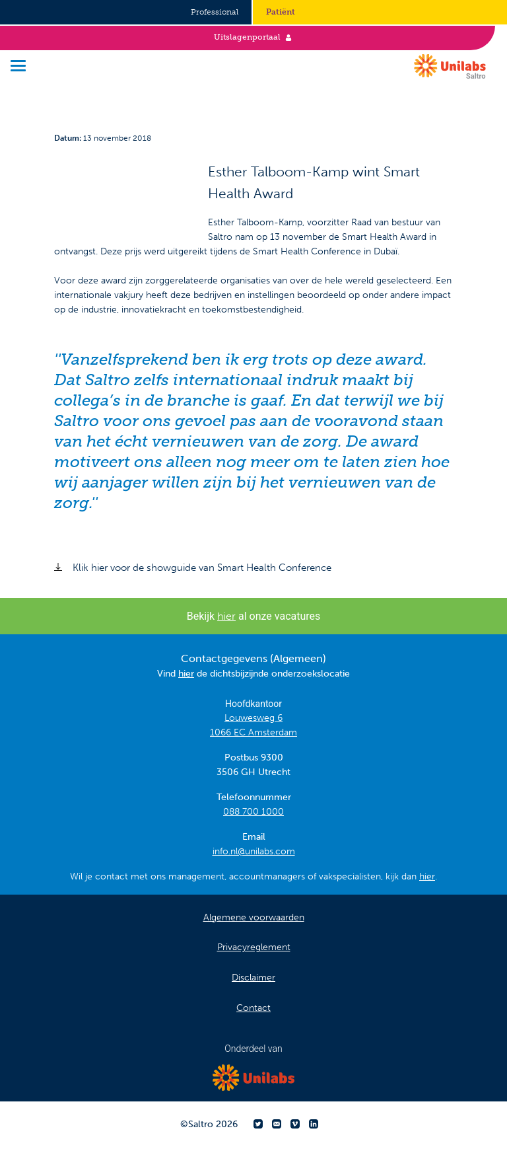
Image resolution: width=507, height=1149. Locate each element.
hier (226, 616)
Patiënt (280, 12)
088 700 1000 (253, 811)
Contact (253, 1008)
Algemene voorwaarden (253, 917)
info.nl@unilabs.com (254, 851)
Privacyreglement (253, 947)
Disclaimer (253, 977)
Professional (214, 12)
